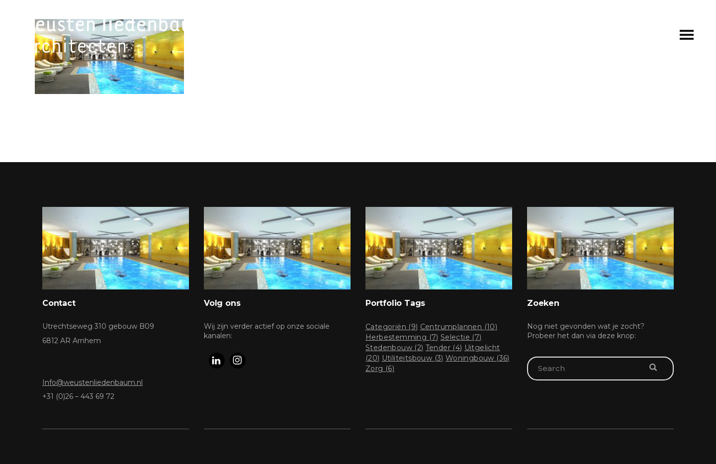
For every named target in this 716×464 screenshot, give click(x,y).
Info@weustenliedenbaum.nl (92, 382)
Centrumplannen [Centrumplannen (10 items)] (459, 326)
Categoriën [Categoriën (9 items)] (391, 326)
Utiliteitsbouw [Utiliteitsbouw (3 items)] (413, 358)
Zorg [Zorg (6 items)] (379, 368)
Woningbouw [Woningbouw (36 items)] (478, 358)
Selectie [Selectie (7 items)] (461, 337)
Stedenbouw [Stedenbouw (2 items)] (394, 347)
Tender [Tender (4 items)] (444, 347)
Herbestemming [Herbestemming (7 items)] (402, 337)
